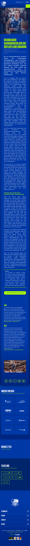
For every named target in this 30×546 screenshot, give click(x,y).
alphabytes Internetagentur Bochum (15, 532)
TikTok (5, 482)
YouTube (17, 477)
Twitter (16, 473)
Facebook (6, 473)
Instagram (6, 477)
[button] (5, 366)
